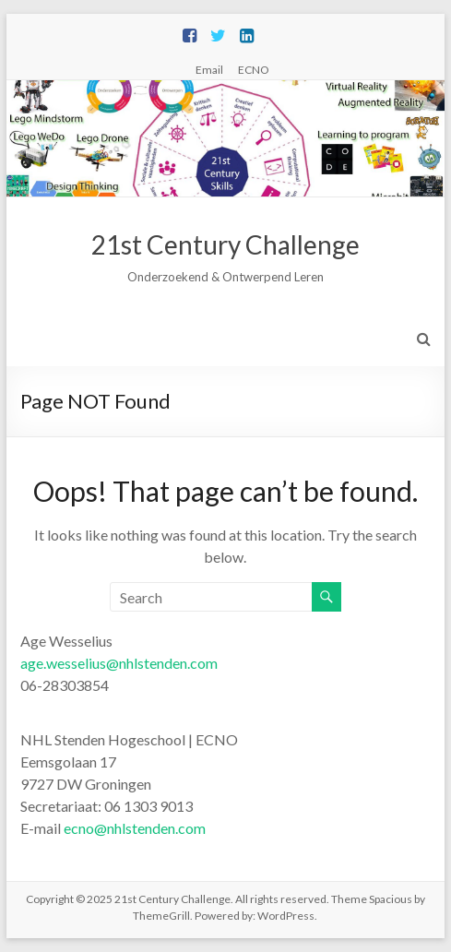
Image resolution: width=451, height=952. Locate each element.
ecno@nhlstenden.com (135, 828)
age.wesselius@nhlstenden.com (119, 663)
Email (209, 69)
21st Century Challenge (225, 244)
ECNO (253, 69)
